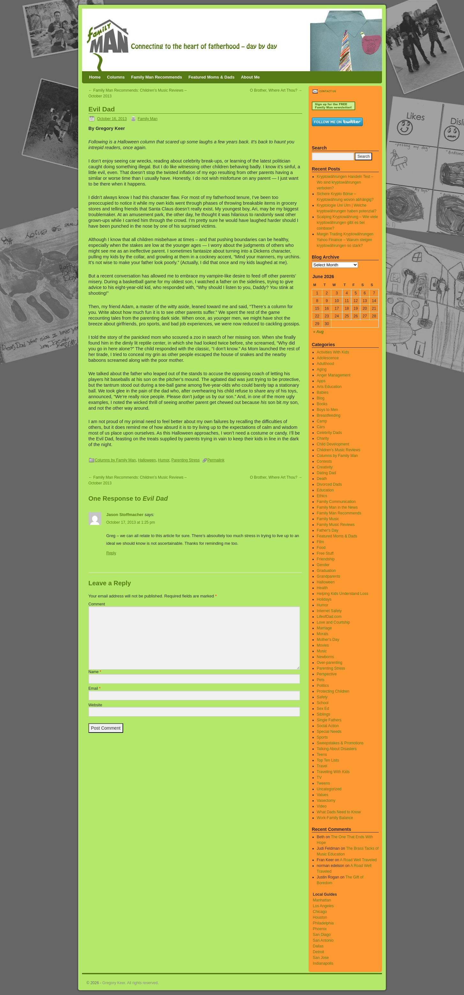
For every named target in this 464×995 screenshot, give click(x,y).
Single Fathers (329, 720)
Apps (321, 381)
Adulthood (325, 363)
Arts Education (329, 386)
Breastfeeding (329, 415)
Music (322, 651)
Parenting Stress (185, 460)
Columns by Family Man (115, 460)
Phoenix (319, 929)
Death (322, 478)
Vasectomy (326, 800)
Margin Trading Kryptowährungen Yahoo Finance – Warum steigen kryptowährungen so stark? (345, 240)
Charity (323, 438)
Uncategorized (329, 789)
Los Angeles (323, 906)
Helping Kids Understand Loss (342, 593)
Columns (116, 77)
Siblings (323, 714)
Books (322, 404)
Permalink (215, 460)
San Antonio (323, 940)
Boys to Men (327, 409)
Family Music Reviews (336, 524)
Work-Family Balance (335, 818)
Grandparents (328, 576)
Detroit (318, 952)
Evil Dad (101, 109)
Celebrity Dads (329, 432)
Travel (322, 766)
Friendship (326, 559)
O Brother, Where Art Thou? (276, 90)
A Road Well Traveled (358, 860)
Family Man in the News (337, 507)
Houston (320, 917)
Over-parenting (329, 662)
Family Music (328, 519)
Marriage (324, 628)
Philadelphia (323, 923)
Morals (322, 634)
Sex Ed (323, 708)
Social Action (328, 726)
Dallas (318, 946)
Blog (321, 398)
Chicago (320, 911)
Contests (324, 461)
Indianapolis (323, 963)
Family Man (147, 119)
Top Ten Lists (328, 760)
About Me (250, 77)
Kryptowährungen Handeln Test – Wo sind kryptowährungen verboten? (345, 182)
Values (322, 795)
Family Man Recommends (156, 77)
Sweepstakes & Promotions (340, 743)
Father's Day (328, 530)
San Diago (322, 934)
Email (94, 688)
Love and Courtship (333, 622)
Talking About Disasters (337, 749)
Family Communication (336, 501)
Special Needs (329, 731)
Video (321, 806)
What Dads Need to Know (339, 812)
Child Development (333, 444)
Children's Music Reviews (338, 450)
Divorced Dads (329, 484)
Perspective (327, 674)
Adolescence (328, 358)
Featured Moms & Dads (211, 77)
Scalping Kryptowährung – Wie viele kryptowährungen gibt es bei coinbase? (347, 223)
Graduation (326, 570)
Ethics (322, 496)
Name (94, 672)
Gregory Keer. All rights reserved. (130, 983)
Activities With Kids (333, 352)
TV (319, 777)
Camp (322, 421)
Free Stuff (325, 553)
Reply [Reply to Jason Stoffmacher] (111, 553)
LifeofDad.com (329, 616)
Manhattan (322, 900)
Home (95, 77)
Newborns (325, 657)
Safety (322, 697)
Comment (96, 604)
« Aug (318, 332)
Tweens (323, 783)
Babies (323, 392)
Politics (323, 685)
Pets (321, 680)
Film (320, 542)
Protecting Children (333, 691)
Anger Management (333, 375)
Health (322, 588)
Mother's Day (328, 639)
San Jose (321, 957)
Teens (322, 754)
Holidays (324, 599)
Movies (323, 645)
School (323, 703)
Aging (322, 369)
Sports (322, 737)
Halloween (147, 460)
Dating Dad (326, 473)
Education (325, 490)
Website (95, 705)
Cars (321, 427)
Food (321, 547)
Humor (163, 460)
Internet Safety (329, 611)
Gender (323, 565)
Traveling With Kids (333, 772)
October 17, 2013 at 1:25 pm (130, 522)
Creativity (325, 467)
